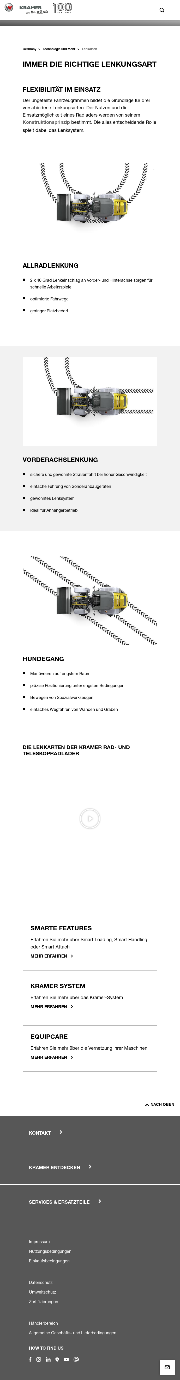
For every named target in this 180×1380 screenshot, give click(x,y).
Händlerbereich (43, 1323)
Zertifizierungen (43, 1301)
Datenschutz (41, 1282)
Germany (29, 49)
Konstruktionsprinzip (46, 122)
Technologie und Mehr (59, 49)
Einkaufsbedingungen (49, 1260)
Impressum (39, 1241)
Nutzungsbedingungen (50, 1251)
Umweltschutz (42, 1292)
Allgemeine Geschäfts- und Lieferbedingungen (72, 1332)
